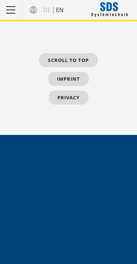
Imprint (68, 79)
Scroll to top (68, 60)
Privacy (68, 97)
